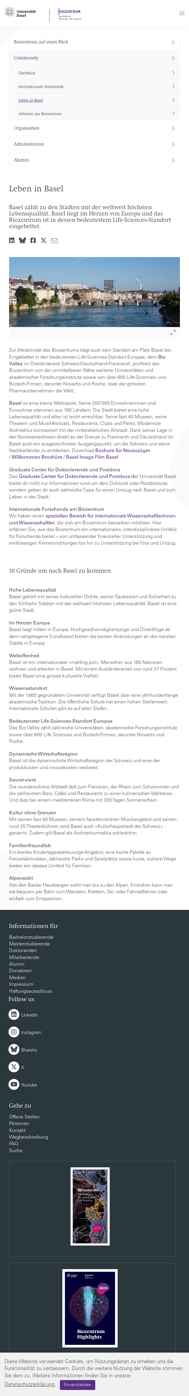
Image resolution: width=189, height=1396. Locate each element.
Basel (15, 403)
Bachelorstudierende (31, 937)
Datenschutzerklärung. (30, 1385)
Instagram (31, 1033)
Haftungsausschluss (30, 991)
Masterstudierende (29, 944)
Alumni (16, 964)
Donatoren (20, 971)
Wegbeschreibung (28, 1137)
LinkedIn (29, 1015)
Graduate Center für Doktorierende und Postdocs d (76, 476)
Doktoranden (23, 950)
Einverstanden (77, 1385)
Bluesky (29, 1050)
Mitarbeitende (24, 957)
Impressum (21, 984)
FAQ (13, 1144)
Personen (19, 1123)
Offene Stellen (24, 1117)
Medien (17, 978)
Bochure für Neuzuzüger (122, 450)
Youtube (29, 1085)
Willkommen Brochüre (36, 457)
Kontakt (17, 1130)
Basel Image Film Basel (92, 457)
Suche (15, 1151)
